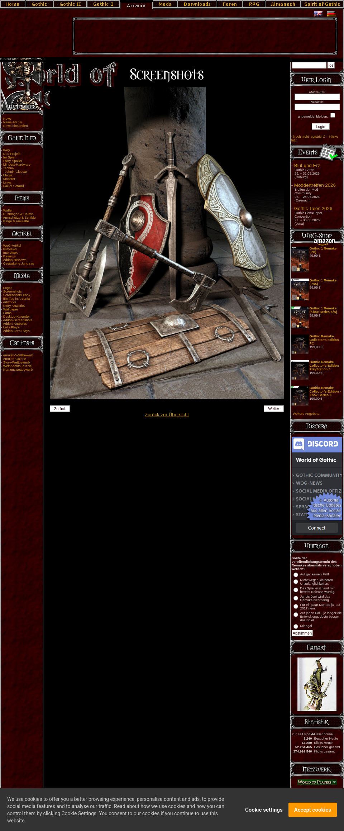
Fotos (7, 313)
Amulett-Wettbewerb (18, 355)
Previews (10, 249)
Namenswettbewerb (18, 369)
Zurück (60, 409)
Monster (9, 179)
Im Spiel (9, 157)
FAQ (6, 150)
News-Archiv (12, 122)
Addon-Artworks (15, 324)
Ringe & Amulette (16, 221)
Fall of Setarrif (13, 186)
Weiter (274, 409)
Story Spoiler (12, 161)
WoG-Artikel (12, 245)
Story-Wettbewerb (16, 362)
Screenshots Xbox (16, 295)
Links (7, 182)
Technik (9, 168)
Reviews (9, 256)
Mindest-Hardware (16, 164)
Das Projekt (11, 154)
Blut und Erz (307, 165)
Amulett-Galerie (14, 359)
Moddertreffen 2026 (315, 185)
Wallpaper (10, 309)
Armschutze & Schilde (19, 217)
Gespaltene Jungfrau (18, 263)
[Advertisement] (205, 36)
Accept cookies (312, 813)
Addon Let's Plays (16, 331)
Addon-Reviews (14, 260)
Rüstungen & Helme (18, 214)
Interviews (10, 253)
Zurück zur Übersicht (167, 414)
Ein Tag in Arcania (16, 298)
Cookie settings (264, 813)
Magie (7, 175)
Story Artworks (14, 306)
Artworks (9, 302)
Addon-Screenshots (17, 320)
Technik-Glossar (15, 172)
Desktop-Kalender (16, 316)
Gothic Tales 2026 (313, 208)
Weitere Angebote (306, 414)
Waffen (8, 210)
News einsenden (15, 126)
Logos (7, 288)
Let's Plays (11, 327)
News (7, 118)
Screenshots (12, 291)
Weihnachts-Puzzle (17, 366)
